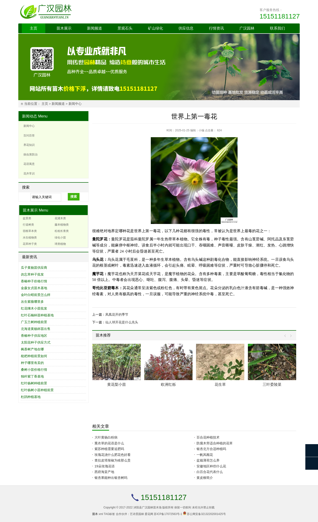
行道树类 (28, 224)
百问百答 (29, 135)
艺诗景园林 (137, 514)
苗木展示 (64, 28)
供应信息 (185, 28)
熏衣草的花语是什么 (109, 443)
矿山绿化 (155, 28)
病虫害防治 (30, 154)
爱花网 (149, 514)
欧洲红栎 (168, 384)
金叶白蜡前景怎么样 (35, 295)
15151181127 (280, 16)
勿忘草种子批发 (32, 274)
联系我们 (277, 28)
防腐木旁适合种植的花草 (215, 443)
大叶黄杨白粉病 (106, 437)
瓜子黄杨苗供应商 (34, 267)
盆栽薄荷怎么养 (208, 460)
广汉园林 (246, 28)
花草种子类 (30, 244)
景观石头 (124, 28)
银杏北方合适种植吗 (211, 449)
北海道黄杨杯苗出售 (35, 329)
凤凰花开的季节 (116, 314)
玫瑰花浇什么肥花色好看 (113, 455)
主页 (33, 28)
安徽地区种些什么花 (211, 466)
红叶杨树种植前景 (34, 383)
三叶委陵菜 (272, 384)
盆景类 (27, 218)
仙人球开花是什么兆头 (121, 322)
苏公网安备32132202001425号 (206, 514)
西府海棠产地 (104, 472)
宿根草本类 (30, 231)
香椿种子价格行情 (34, 281)
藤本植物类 (62, 224)
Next (290, 336)
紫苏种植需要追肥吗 (109, 449)
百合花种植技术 (208, 437)
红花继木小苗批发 (34, 308)
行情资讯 (216, 28)
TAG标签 (109, 514)
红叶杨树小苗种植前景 (37, 390)
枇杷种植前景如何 (34, 356)
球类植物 (60, 244)
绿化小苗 (60, 237)
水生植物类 (30, 237)
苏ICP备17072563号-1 (168, 514)
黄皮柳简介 (205, 478)
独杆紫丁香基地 (32, 376)
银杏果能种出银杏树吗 (111, 478)
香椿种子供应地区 (34, 335)
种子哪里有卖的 (32, 363)
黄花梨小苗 (116, 384)
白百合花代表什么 (210, 472)
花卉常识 (29, 173)
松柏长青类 (62, 231)
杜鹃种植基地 (31, 397)
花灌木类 (60, 218)
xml (101, 514)
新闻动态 (29, 116)
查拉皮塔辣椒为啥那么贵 (113, 460)
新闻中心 (75, 104)
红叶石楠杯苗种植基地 (37, 315)
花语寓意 (29, 164)
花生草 (220, 384)
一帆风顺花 (205, 455)
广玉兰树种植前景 (34, 322)
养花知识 (29, 145)
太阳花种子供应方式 (35, 342)
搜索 (73, 196)
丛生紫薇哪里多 (32, 301)
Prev (286, 336)
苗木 (95, 514)
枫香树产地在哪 (32, 349)
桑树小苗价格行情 (34, 369)
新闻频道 (94, 28)
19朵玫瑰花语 (105, 466)
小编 (201, 130)
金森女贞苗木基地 (34, 288)
